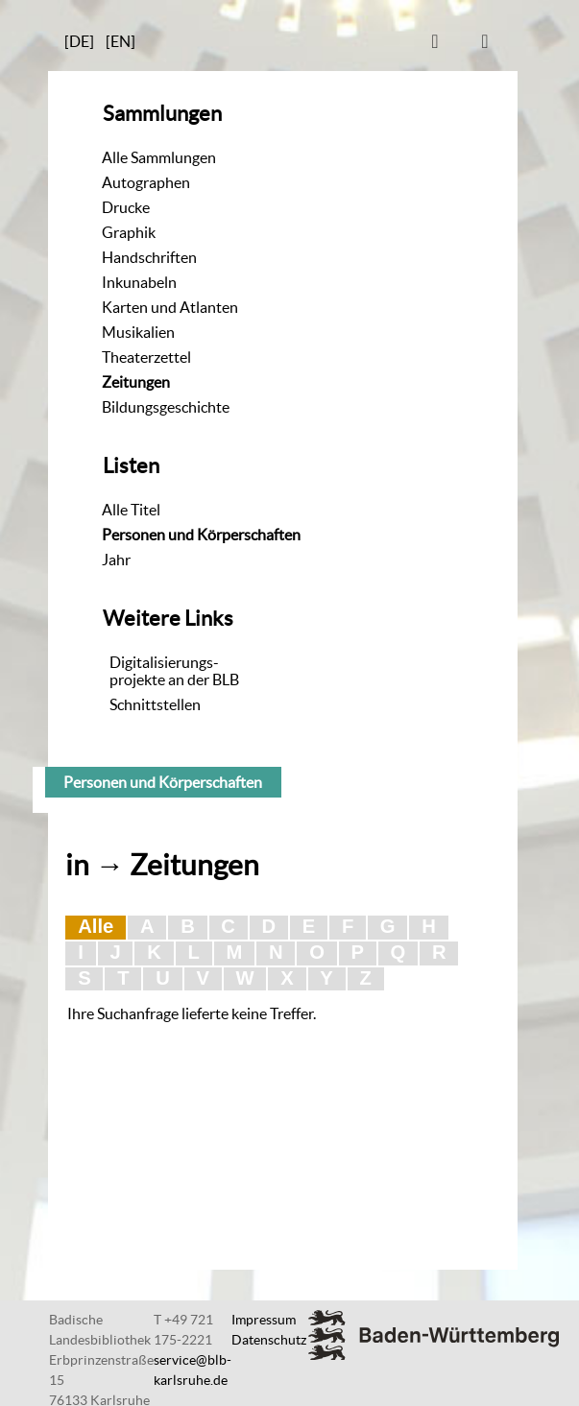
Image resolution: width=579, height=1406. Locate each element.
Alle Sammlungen (159, 157)
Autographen (146, 182)
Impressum (263, 1319)
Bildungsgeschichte (165, 407)
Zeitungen (136, 382)
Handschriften (149, 257)
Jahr (116, 559)
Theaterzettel (146, 357)
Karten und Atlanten (170, 307)
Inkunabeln (139, 282)
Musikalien (138, 332)
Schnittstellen (155, 704)
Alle (95, 926)
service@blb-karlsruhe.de (192, 1370)
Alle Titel (131, 509)
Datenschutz (268, 1339)
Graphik (129, 232)
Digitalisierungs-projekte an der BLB (174, 671)
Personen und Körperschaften (201, 534)
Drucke (126, 207)
